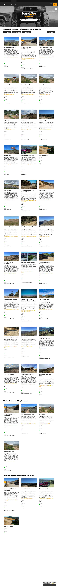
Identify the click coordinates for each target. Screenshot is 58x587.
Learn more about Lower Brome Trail (27, 94)
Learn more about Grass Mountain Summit (11, 309)
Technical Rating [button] (16, 32)
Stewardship (32, 4)
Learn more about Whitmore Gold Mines (28, 384)
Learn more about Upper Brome (44, 94)
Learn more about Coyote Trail (9, 129)
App (11, 4)
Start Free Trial (51, 4)
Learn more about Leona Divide (26, 346)
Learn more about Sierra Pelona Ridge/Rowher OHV (44, 348)
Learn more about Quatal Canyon (45, 129)
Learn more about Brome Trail (9, 94)
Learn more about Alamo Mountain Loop (28, 164)
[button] (56, 8)
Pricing (15, 4)
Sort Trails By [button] (51, 32)
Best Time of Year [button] (27, 32)
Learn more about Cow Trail (26, 129)
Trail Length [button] (7, 32)
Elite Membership (20, 4)
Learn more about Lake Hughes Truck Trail (28, 236)
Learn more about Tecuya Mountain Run (11, 56)
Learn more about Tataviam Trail (9, 164)
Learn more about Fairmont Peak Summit (11, 236)
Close (49, 585)
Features (26, 4)
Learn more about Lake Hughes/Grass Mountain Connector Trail (28, 311)
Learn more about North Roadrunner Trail (46, 56)
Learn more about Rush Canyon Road (10, 383)
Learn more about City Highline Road (45, 309)
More (44, 4)
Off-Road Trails (38, 4)
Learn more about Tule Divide (44, 236)
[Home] (6, 4)
